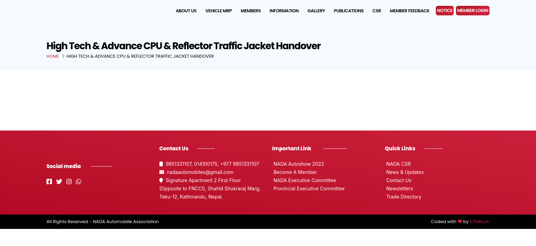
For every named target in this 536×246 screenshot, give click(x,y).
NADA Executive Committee (304, 180)
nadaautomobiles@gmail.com (196, 172)
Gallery (316, 11)
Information (284, 11)
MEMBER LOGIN (472, 10)
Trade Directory (403, 197)
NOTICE (445, 10)
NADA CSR (398, 164)
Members (250, 11)
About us (186, 11)
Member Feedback (410, 11)
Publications (349, 11)
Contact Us (398, 180)
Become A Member (294, 172)
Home (52, 56)
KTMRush (480, 221)
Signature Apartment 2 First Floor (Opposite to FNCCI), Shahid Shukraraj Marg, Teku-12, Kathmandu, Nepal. (209, 188)
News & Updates (404, 172)
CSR (377, 11)
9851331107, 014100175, (189, 164)
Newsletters (399, 188)
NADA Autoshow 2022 (298, 164)
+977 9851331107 (239, 164)
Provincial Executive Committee (308, 188)
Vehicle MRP (218, 11)
